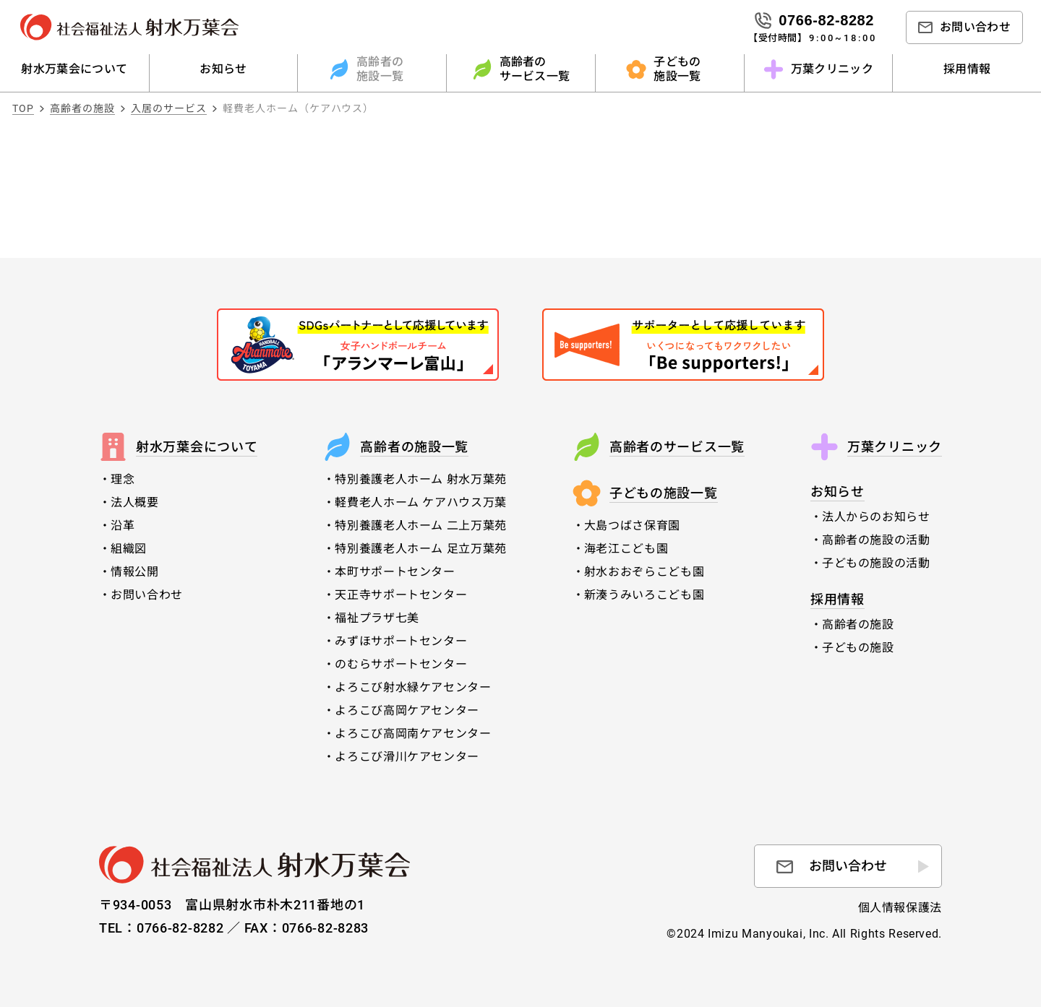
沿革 (122, 525)
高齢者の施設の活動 (876, 540)
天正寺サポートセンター (401, 595)
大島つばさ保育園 (632, 525)
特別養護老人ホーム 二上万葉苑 (421, 525)
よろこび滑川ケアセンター (407, 757)
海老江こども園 (626, 549)
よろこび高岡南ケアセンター (413, 733)
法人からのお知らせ (876, 517)
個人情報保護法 (900, 908)
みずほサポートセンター (401, 641)
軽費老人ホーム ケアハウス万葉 (421, 502)
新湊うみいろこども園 (644, 595)
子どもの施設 (869, 647)
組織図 (129, 549)
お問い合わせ (147, 595)
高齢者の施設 (869, 624)
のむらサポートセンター (401, 664)
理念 (122, 479)
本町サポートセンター (395, 572)
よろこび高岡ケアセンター (407, 710)
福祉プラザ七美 (377, 618)
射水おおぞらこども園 (644, 572)
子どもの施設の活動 (876, 563)
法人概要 (135, 502)
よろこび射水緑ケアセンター (413, 687)
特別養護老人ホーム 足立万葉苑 (421, 549)
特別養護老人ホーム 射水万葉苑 (421, 479)
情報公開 (135, 572)
